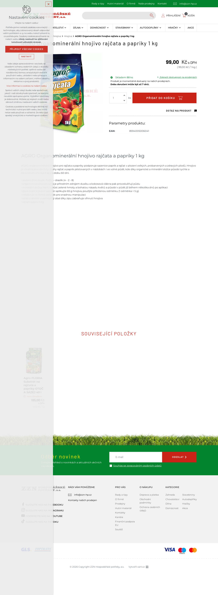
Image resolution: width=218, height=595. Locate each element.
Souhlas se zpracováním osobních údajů (137, 473)
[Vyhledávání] (152, 15)
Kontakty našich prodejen (82, 507)
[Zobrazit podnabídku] (65, 28)
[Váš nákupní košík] (189, 15)
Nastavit (26, 56)
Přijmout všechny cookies (26, 49)
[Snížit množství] (124, 100)
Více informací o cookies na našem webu (27, 86)
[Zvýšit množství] (124, 95)
